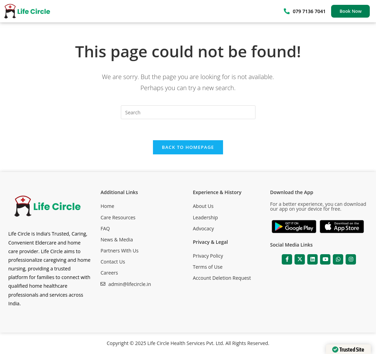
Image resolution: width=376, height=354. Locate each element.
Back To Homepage (188, 147)
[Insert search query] (188, 112)
